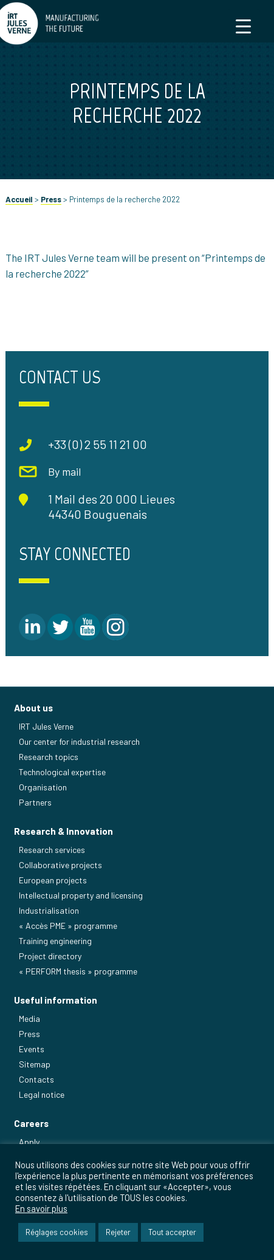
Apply (29, 1142)
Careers (31, 1123)
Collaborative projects (60, 865)
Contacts (36, 1079)
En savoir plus (41, 1208)
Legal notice (41, 1094)
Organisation (43, 787)
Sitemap (34, 1064)
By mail (64, 471)
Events (31, 1049)
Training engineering (55, 941)
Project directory (50, 956)
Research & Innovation (63, 831)
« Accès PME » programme (68, 925)
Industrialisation (49, 910)
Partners (35, 802)
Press (51, 199)
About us (33, 707)
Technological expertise (62, 772)
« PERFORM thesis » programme (78, 971)
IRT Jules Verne (46, 726)
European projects (53, 880)
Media (29, 1018)
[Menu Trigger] (243, 26)
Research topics (48, 757)
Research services (52, 849)
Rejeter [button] (118, 1232)
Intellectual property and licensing (81, 895)
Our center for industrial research (79, 741)
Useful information (55, 1000)
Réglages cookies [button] (57, 1232)
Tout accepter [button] (172, 1232)
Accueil (19, 199)
